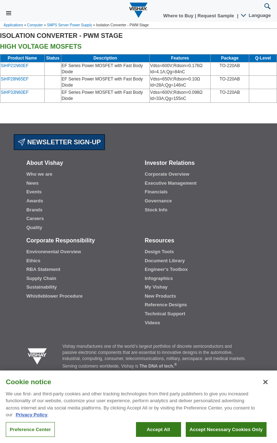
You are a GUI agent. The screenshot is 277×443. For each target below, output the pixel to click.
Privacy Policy (31, 418)
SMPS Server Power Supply (69, 25)
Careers (35, 218)
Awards (34, 200)
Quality (34, 227)
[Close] (265, 385)
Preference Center (30, 432)
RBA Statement (43, 269)
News (32, 183)
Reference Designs (166, 304)
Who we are (39, 174)
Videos (152, 322)
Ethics (33, 260)
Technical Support (165, 313)
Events (34, 191)
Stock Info (156, 209)
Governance (158, 200)
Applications (13, 25)
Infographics (159, 278)
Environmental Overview (53, 251)
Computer (35, 25)
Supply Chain (41, 278)
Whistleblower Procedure (54, 296)
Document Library (165, 260)
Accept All (158, 432)
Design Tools (159, 251)
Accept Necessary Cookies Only (226, 432)
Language (256, 15)
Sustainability (41, 287)
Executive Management (171, 183)
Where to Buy (179, 15)
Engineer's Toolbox (166, 269)
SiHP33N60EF (14, 92)
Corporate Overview (167, 174)
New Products (160, 296)
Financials (156, 191)
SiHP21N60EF (14, 65)
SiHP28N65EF (14, 79)
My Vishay (156, 287)
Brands (34, 209)
